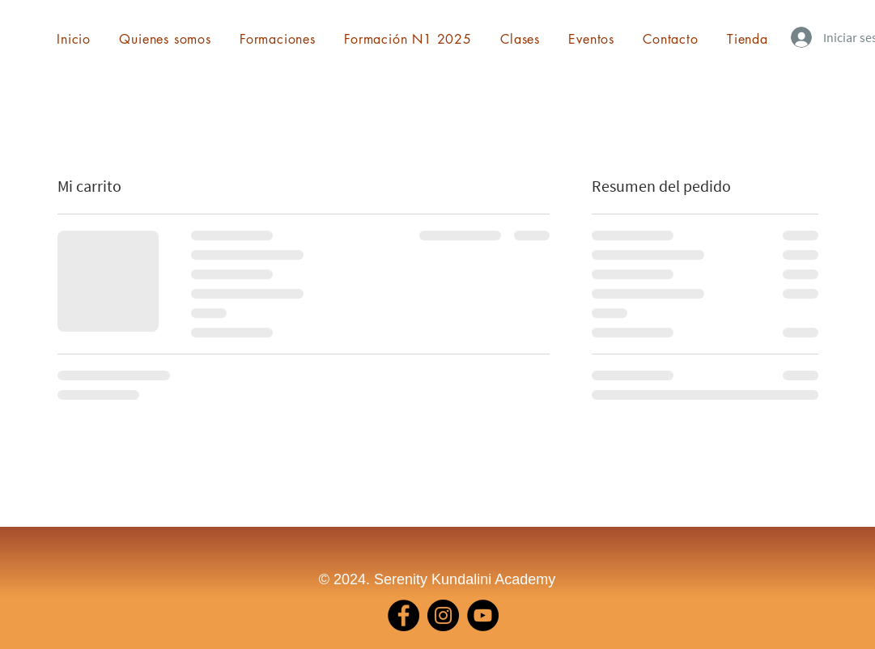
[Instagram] (443, 615)
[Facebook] (403, 615)
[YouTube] (483, 615)
